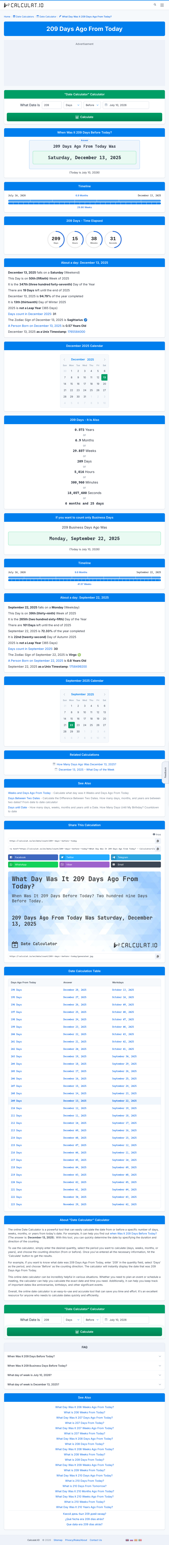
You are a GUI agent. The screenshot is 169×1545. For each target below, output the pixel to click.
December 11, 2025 (74, 1115)
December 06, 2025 (74, 1152)
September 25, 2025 (124, 1078)
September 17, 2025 (124, 1123)
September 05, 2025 (124, 1182)
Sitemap (58, 1540)
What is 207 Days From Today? (84, 1422)
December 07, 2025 (74, 1145)
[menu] (162, 5)
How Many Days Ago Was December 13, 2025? (86, 764)
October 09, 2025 (123, 1004)
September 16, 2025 (124, 1130)
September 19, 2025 (124, 1108)
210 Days (16, 1108)
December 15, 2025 (74, 1086)
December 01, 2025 (74, 1189)
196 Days (16, 1004)
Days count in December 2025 (29, 314)
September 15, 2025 (124, 1137)
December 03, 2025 (74, 1174)
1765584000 (76, 331)
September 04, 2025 (124, 1189)
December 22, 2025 (74, 1034)
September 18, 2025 (124, 1115)
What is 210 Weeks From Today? (84, 1501)
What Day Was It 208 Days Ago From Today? (84, 1438)
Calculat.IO (33, 1540)
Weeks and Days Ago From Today (29, 793)
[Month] (78, 359)
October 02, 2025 (123, 1041)
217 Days (16, 1160)
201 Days (16, 1041)
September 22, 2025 (124, 1100)
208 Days (16, 1093)
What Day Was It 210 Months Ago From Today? (84, 1491)
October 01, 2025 (123, 1049)
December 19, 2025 (74, 1056)
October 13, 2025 (123, 990)
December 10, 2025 (74, 1123)
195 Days (16, 997)
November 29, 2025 (74, 1204)
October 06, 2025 (123, 1027)
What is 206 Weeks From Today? (84, 1412)
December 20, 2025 (74, 1049)
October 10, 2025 (123, 997)
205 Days (16, 1071)
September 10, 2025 (124, 1160)
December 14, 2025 (74, 1093)
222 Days (16, 1197)
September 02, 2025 (124, 1204)
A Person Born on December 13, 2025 (35, 325)
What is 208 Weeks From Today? (84, 1454)
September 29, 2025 (124, 1063)
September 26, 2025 (124, 1071)
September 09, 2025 (124, 1167)
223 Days (16, 1204)
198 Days (16, 1019)
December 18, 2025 (74, 1063)
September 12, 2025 (124, 1145)
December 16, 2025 (74, 1078)
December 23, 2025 (74, 1027)
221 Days (16, 1189)
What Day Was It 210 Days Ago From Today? (84, 1475)
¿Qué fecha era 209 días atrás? (84, 1519)
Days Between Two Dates (24, 798)
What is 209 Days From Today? (84, 1459)
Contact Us (96, 1540)
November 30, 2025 (74, 1197)
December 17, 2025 (74, 1071)
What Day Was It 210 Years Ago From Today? (84, 1507)
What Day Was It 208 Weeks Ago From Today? (84, 1449)
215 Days (16, 1145)
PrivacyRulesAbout (76, 1540)
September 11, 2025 (124, 1152)
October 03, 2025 (123, 1034)
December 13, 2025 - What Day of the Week (86, 769)
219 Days (16, 1174)
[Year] (92, 359)
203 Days (16, 1056)
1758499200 (78, 666)
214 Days (16, 1137)
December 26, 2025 (74, 1004)
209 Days (16, 1100)
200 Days (16, 1034)
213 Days (16, 1130)
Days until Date (17, 807)
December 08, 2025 (74, 1137)
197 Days (16, 1012)
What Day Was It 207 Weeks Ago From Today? (84, 1428)
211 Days (16, 1115)
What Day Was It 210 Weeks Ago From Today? (84, 1496)
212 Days (16, 1123)
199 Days (16, 1027)
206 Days (16, 1078)
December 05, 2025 (74, 1160)
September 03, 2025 (124, 1197)
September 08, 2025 (124, 1174)
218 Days (16, 1167)
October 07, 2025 (123, 1019)
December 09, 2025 (74, 1130)
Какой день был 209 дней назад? (84, 1513)
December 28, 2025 (74, 990)
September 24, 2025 (124, 1086)
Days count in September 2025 (30, 649)
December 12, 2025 (74, 1108)
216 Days (16, 1152)
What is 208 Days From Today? (84, 1444)
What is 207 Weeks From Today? (84, 1433)
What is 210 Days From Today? (84, 1480)
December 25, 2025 (74, 1012)
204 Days (16, 1063)
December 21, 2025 (74, 1041)
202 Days (16, 1049)
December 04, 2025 (74, 1167)
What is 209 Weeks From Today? (84, 1470)
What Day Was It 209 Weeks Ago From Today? (84, 1465)
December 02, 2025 (74, 1182)
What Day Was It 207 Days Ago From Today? (84, 1417)
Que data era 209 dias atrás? (84, 1524)
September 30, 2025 (124, 1056)
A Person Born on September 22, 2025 (35, 660)
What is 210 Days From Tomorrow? (84, 1486)
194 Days (16, 990)
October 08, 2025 (123, 1012)
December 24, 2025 (74, 1019)
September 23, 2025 (124, 1093)
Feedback (165, 772)
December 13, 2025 (74, 1100)
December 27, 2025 (74, 997)
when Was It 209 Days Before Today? (133, 1233)
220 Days (16, 1182)
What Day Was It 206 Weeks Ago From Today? (84, 1407)
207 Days (16, 1086)
